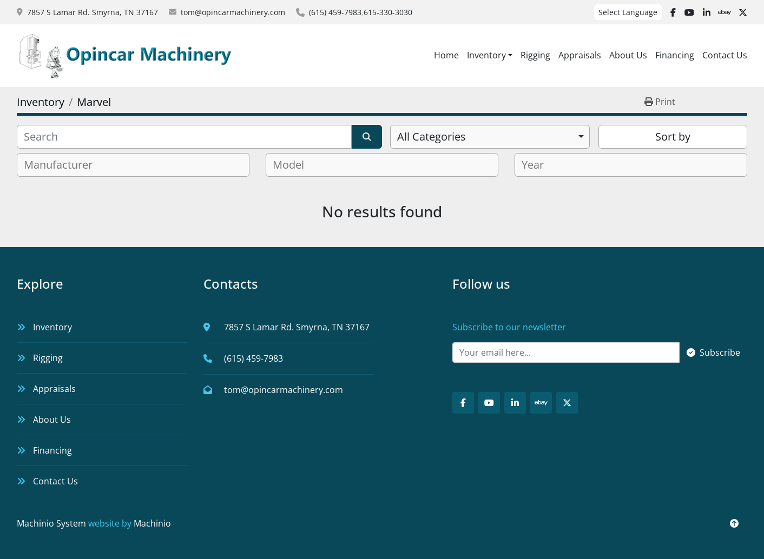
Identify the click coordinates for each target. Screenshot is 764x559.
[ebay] (724, 12)
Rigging (535, 55)
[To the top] (734, 523)
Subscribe (713, 352)
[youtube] (689, 12)
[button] (489, 55)
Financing (674, 55)
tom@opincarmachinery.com (233, 12)
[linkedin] (706, 12)
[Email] (566, 352)
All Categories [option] (431, 136)
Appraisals (579, 55)
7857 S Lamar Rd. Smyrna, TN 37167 (92, 12)
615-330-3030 (388, 12)
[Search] (184, 137)
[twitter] (743, 12)
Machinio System (51, 523)
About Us (628, 55)
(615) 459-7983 (335, 12)
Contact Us (724, 55)
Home (446, 55)
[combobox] (490, 137)
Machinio (152, 523)
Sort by (672, 136)
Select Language (627, 12)
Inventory (486, 55)
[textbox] (62, 165)
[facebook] (673, 12)
